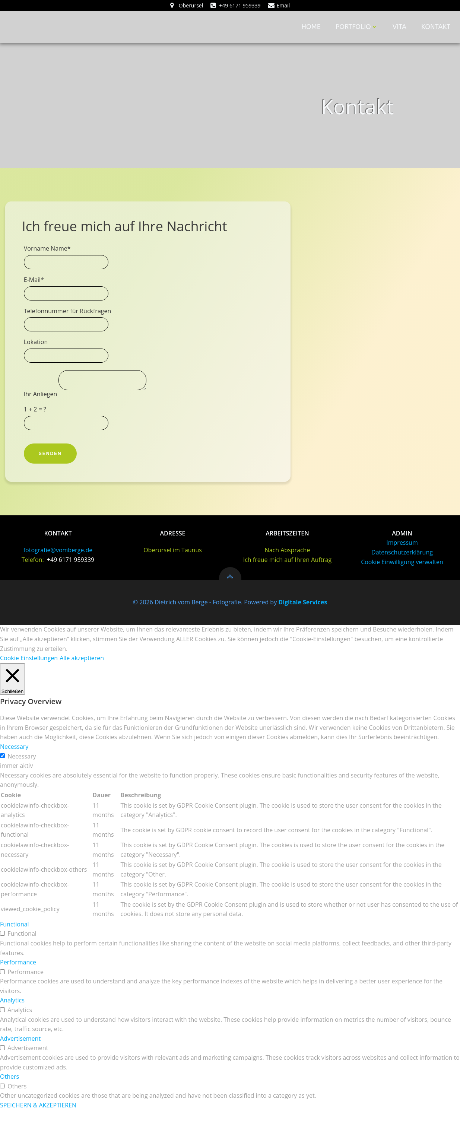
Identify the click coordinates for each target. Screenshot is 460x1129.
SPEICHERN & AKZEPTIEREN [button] (38, 1124)
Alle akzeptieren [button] (82, 676)
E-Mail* (36, 289)
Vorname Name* (49, 258)
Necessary (21, 775)
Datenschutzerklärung (402, 571)
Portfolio (358, 27)
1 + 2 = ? (37, 421)
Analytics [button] (12, 1019)
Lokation (38, 351)
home (313, 27)
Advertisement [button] (20, 1057)
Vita (401, 27)
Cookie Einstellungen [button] (29, 676)
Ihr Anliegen (43, 405)
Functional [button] (14, 943)
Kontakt (437, 27)
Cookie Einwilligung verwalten (402, 581)
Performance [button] (18, 981)
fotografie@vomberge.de (58, 569)
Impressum (402, 562)
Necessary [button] (14, 765)
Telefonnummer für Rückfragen (70, 320)
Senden (52, 465)
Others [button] (9, 1095)
